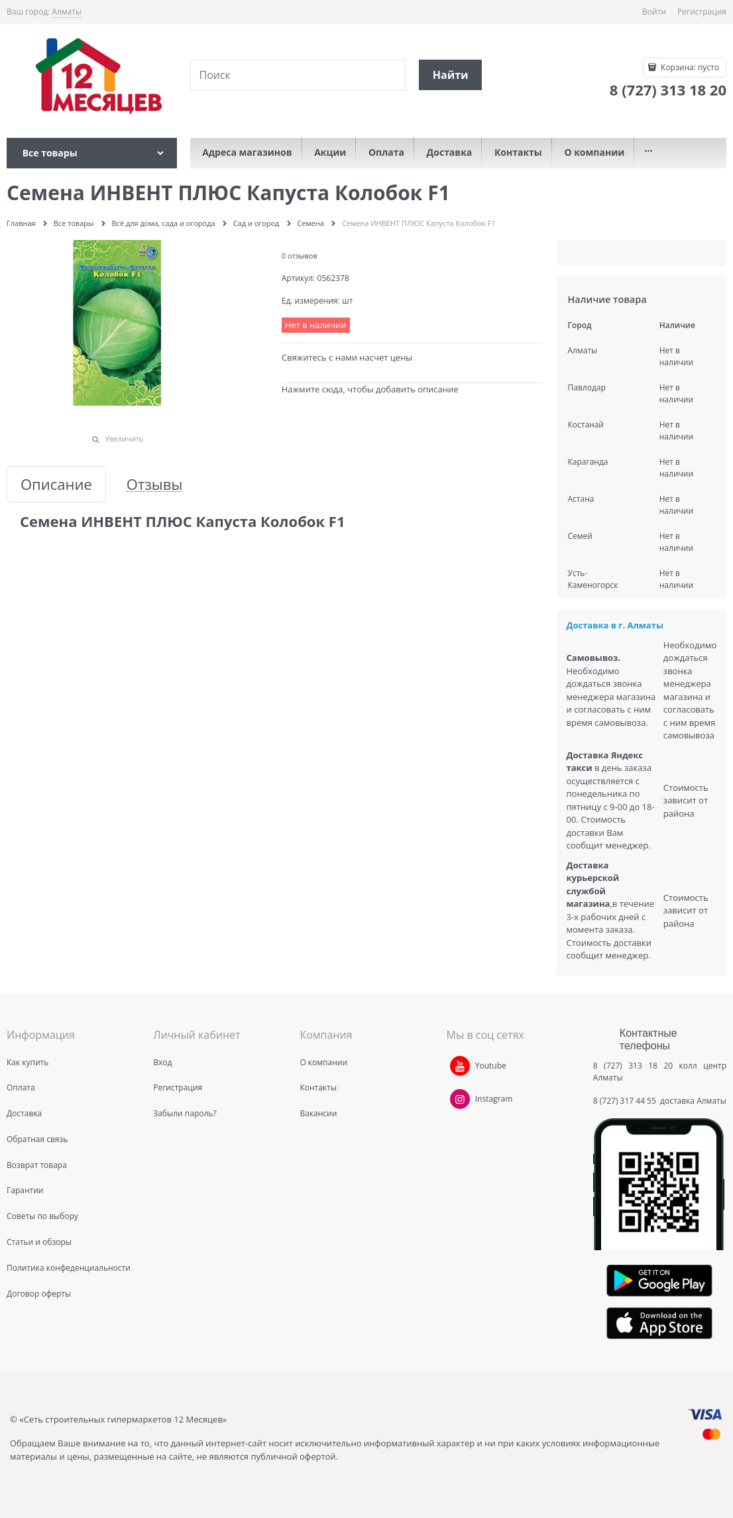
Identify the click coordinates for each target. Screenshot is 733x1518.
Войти (654, 11)
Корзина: (689, 67)
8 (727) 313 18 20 (633, 1065)
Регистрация (701, 11)
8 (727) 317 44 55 (625, 1100)
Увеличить (124, 438)
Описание (56, 484)
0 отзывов (299, 256)
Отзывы (155, 484)
